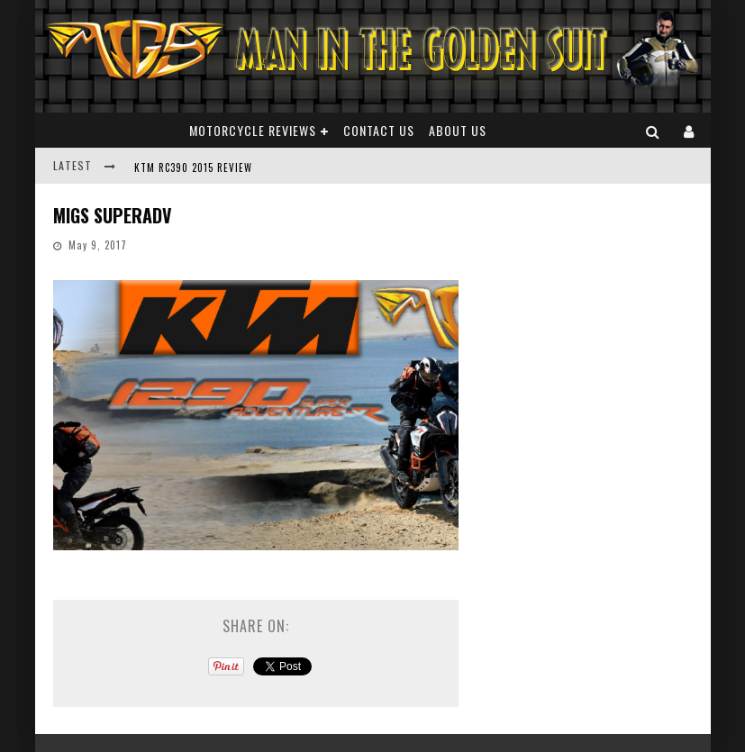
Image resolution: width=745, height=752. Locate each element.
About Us (457, 130)
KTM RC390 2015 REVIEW (193, 167)
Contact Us (378, 130)
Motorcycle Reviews (252, 130)
